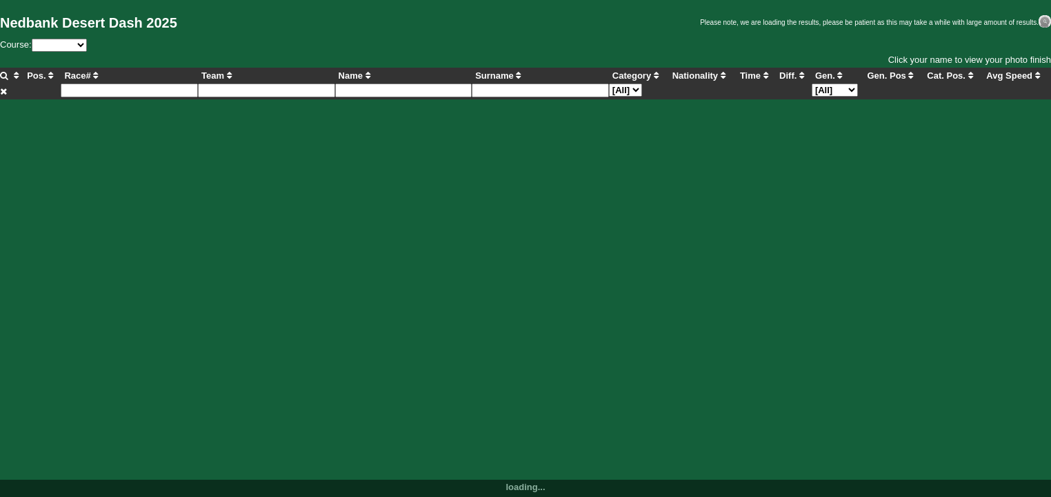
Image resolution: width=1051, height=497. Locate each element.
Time (754, 75)
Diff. (791, 75)
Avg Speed (1012, 75)
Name (354, 75)
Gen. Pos (890, 75)
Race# (81, 75)
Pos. (40, 75)
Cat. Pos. (949, 75)
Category (635, 75)
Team (216, 75)
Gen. (829, 75)
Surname (498, 75)
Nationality (698, 75)
